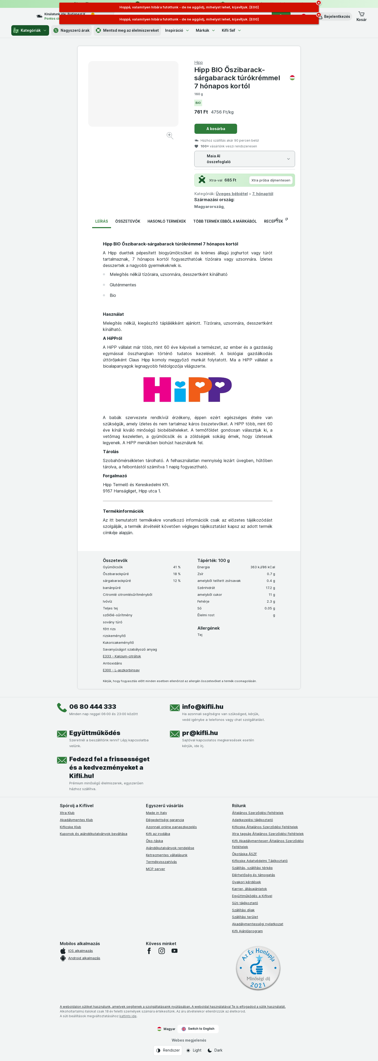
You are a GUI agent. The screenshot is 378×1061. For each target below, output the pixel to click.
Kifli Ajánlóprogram (247, 931)
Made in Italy (156, 813)
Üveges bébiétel (232, 193)
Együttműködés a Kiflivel (252, 896)
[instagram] (162, 951)
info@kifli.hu (202, 706)
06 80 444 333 (92, 706)
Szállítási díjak (243, 910)
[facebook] (149, 951)
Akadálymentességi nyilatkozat (257, 924)
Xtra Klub (67, 813)
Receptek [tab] (273, 221)
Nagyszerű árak (71, 30)
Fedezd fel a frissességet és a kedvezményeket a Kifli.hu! (109, 767)
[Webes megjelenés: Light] (193, 1050)
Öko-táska (154, 841)
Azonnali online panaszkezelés (171, 827)
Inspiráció (177, 30)
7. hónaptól (262, 193)
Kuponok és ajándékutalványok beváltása (93, 834)
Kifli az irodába (158, 834)
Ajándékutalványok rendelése (170, 848)
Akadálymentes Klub (76, 820)
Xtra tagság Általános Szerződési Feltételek (268, 834)
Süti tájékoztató (245, 903)
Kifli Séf (232, 30)
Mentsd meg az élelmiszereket (127, 30)
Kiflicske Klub (70, 827)
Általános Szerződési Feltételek (258, 813)
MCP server (155, 869)
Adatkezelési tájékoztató (252, 820)
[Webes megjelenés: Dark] (215, 1050)
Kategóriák (30, 30)
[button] (333, 16)
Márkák (206, 30)
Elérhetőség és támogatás (253, 875)
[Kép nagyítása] (170, 136)
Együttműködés (94, 733)
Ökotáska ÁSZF (244, 854)
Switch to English (198, 1029)
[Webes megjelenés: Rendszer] (167, 1050)
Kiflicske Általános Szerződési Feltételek (265, 827)
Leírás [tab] (101, 221)
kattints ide (127, 1016)
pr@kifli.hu (200, 733)
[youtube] (174, 951)
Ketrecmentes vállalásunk (166, 855)
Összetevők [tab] (127, 221)
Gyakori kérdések (246, 882)
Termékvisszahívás (161, 862)
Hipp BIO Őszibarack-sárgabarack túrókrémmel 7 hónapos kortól (244, 78)
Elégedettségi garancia (165, 820)
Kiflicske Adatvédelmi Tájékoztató (260, 861)
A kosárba (216, 128)
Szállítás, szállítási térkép (252, 868)
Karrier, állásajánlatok (249, 889)
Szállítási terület (245, 917)
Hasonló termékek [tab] (167, 221)
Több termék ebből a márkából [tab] (225, 221)
